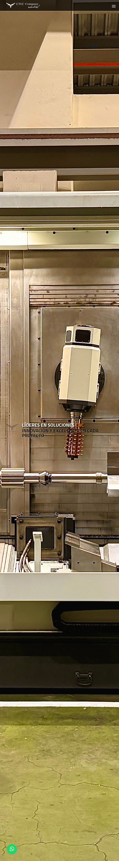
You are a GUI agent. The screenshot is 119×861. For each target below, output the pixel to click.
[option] (59, 430)
